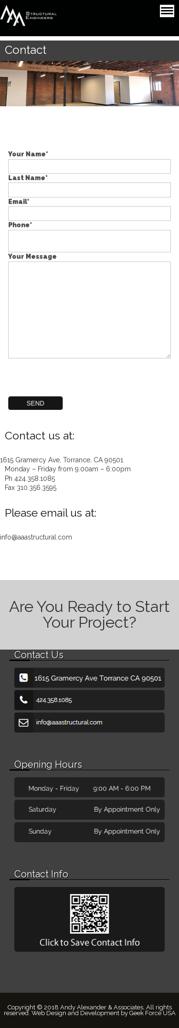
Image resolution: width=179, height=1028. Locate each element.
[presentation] (74, 372)
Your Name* (90, 168)
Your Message (90, 304)
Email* (90, 212)
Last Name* (90, 190)
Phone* (90, 236)
